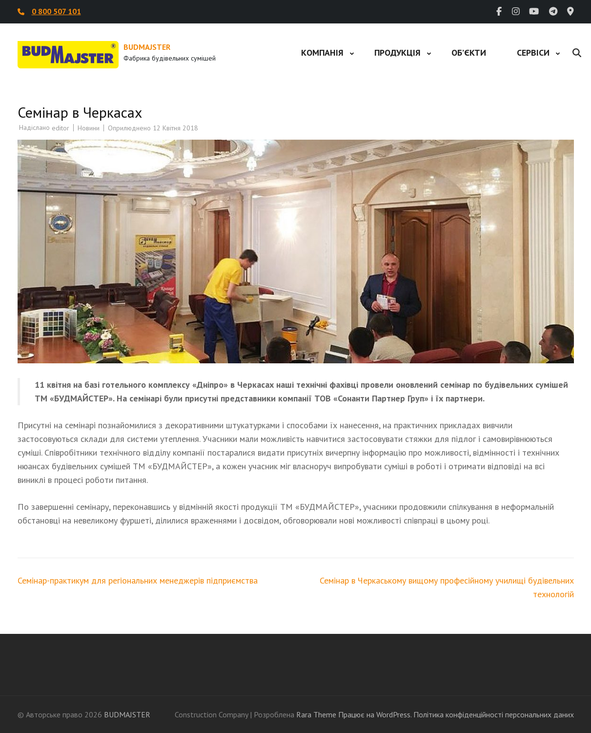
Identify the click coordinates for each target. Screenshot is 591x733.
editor (60, 128)
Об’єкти (468, 52)
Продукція (397, 52)
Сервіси (533, 52)
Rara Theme (316, 714)
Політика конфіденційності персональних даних (493, 714)
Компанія (322, 52)
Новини (89, 128)
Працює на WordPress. (374, 714)
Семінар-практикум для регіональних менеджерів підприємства (138, 580)
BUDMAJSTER (146, 47)
